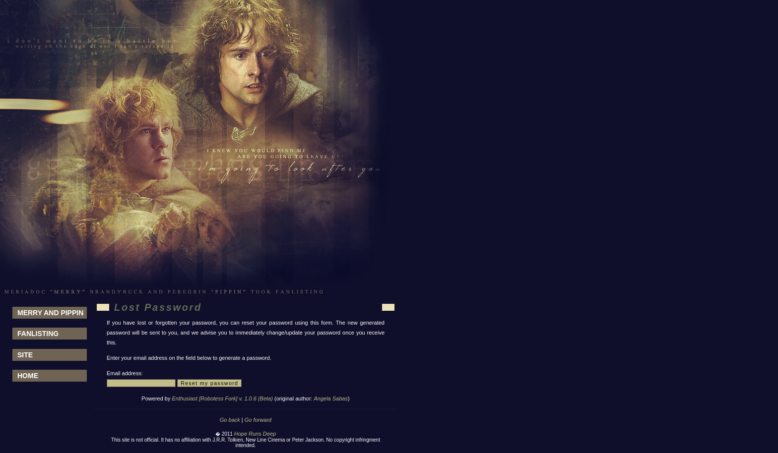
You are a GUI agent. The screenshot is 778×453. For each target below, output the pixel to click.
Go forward (258, 420)
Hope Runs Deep (255, 434)
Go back (230, 420)
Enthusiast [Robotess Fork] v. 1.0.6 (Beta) (222, 398)
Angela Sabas (331, 398)
